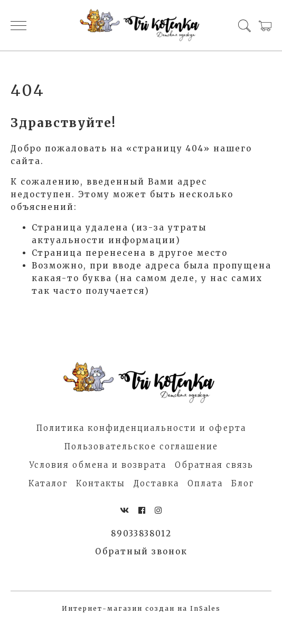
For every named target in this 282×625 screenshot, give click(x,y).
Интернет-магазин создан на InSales (141, 608)
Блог (242, 483)
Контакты (100, 483)
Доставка (156, 483)
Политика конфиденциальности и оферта (141, 428)
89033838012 (141, 533)
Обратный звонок (141, 551)
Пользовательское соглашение (141, 446)
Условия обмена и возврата (97, 465)
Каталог (48, 483)
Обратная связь (214, 465)
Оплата (205, 483)
